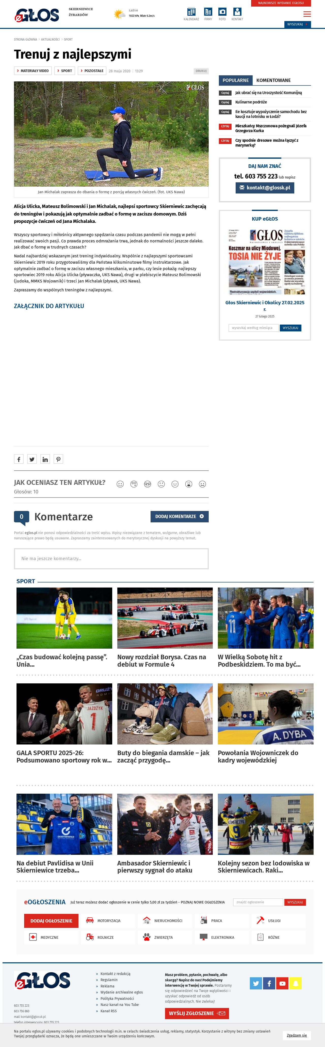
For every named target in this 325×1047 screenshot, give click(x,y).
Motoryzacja (102, 920)
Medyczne (42, 937)
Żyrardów (78, 15)
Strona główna (25, 39)
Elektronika (215, 937)
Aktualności (50, 39)
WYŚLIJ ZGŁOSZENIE (191, 1013)
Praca (209, 920)
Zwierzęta (156, 937)
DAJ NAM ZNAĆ (264, 166)
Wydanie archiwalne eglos (122, 992)
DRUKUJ (202, 71)
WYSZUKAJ (290, 328)
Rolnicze (99, 937)
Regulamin (109, 980)
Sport (68, 39)
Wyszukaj (297, 24)
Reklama (108, 986)
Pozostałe (92, 71)
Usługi (267, 920)
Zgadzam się (299, 1035)
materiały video (33, 71)
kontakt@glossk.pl (265, 188)
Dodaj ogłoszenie (51, 921)
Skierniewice (81, 9)
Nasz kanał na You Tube (120, 1005)
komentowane (273, 80)
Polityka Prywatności (117, 999)
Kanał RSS (109, 1011)
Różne (267, 937)
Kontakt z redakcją (116, 974)
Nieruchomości (161, 920)
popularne (236, 80)
